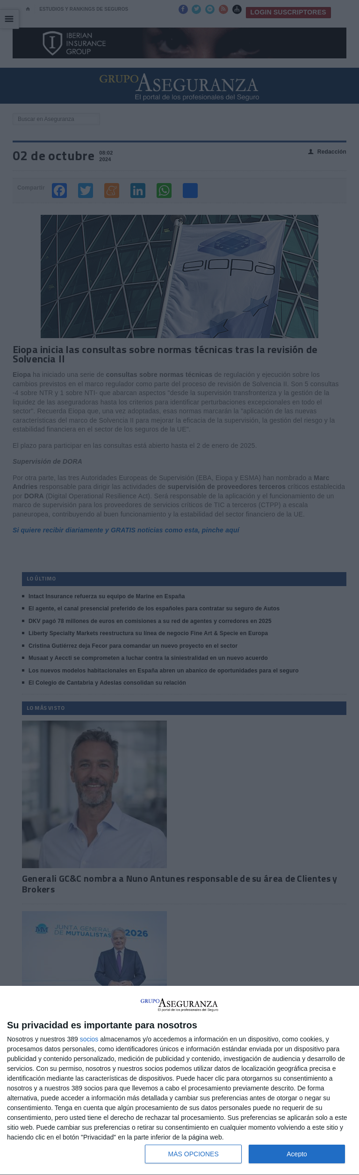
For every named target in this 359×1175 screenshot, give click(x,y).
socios (89, 1039)
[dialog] (179, 1080)
